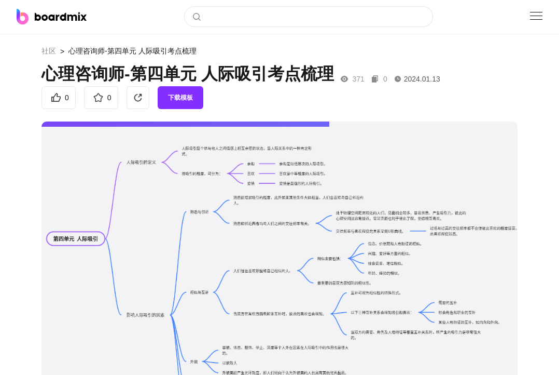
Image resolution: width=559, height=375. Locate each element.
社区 (48, 51)
